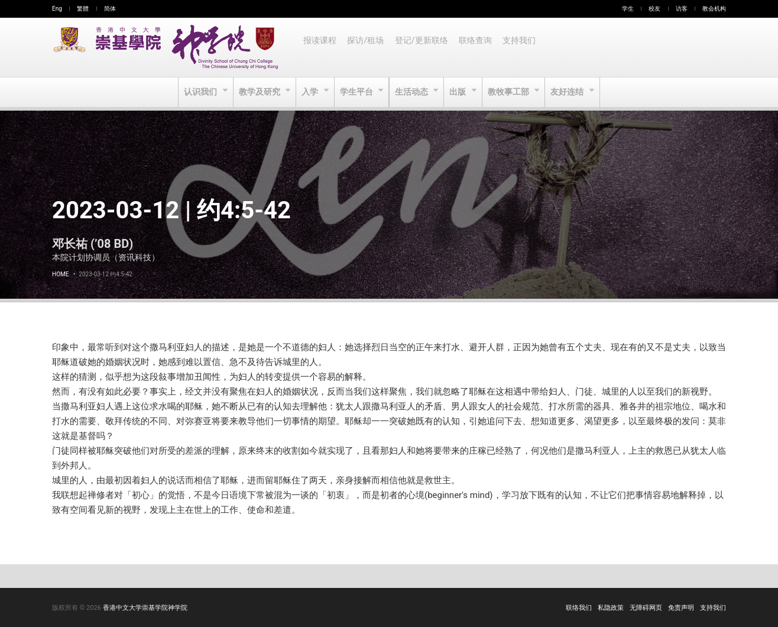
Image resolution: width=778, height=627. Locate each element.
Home (60, 274)
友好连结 (571, 92)
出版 (460, 92)
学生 (628, 8)
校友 (654, 8)
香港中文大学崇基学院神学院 (145, 608)
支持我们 (523, 47)
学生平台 (356, 92)
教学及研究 (258, 92)
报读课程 (320, 47)
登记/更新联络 (423, 47)
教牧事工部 (511, 92)
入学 (309, 92)
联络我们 (579, 608)
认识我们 (197, 92)
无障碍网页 (646, 608)
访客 (682, 8)
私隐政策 (611, 608)
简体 (110, 8)
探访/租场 (367, 47)
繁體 (83, 8)
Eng (57, 8)
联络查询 (478, 47)
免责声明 (681, 608)
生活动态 (412, 92)
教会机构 (714, 8)
